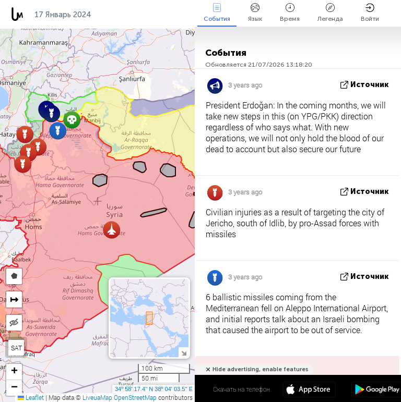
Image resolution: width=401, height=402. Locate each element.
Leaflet (31, 397)
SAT (16, 348)
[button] (23, 164)
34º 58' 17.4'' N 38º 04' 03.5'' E (154, 389)
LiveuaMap (97, 397)
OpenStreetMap (135, 397)
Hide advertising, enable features (260, 369)
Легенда (330, 12)
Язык (255, 12)
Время (290, 12)
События (217, 12)
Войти (370, 12)
